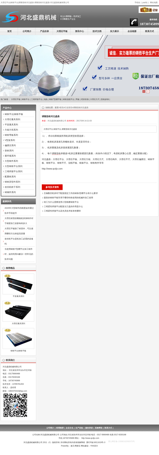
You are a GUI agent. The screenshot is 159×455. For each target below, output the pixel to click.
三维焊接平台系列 (13, 171)
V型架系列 (10, 140)
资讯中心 (79, 31)
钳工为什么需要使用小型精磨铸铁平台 (61, 202)
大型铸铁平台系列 (13, 166)
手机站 (137, 2)
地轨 (46, 99)
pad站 (144, 2)
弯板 (78, 99)
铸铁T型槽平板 (55, 99)
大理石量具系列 (12, 119)
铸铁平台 (25, 99)
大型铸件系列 (11, 161)
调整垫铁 (56, 153)
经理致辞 (60, 428)
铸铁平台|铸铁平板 (14, 114)
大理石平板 (62, 31)
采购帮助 (98, 428)
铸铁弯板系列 (11, 135)
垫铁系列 (9, 150)
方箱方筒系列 (11, 129)
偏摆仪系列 (10, 145)
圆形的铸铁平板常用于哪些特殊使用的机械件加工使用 (68, 197)
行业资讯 (68, 107)
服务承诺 (89, 428)
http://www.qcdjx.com (90, 438)
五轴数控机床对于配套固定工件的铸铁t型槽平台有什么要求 (71, 193)
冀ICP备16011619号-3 (95, 442)
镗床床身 (85, 99)
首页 (9, 31)
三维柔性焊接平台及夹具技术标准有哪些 (62, 211)
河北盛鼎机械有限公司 (56, 121)
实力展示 (114, 31)
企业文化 (69, 428)
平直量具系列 (11, 124)
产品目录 (44, 31)
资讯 (61, 107)
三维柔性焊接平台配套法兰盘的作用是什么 (63, 206)
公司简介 (27, 31)
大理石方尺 (95, 99)
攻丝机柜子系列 (12, 187)
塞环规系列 (10, 156)
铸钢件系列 (10, 192)
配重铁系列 (10, 176)
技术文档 (97, 31)
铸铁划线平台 (68, 99)
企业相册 (132, 31)
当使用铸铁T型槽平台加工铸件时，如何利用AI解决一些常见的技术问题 (19, 254)
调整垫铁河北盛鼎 (80, 107)
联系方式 (149, 31)
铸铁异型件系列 (12, 182)
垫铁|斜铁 (105, 99)
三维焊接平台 (36, 99)
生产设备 (79, 428)
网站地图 (154, 2)
